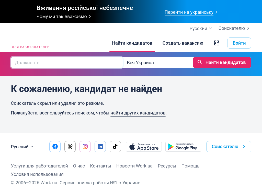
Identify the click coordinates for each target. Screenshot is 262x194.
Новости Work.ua (134, 166)
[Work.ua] (30, 43)
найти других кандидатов (137, 112)
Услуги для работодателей (39, 166)
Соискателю (235, 28)
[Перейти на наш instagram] (85, 146)
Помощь (190, 166)
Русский (23, 146)
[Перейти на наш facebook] (55, 146)
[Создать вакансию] (183, 43)
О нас (79, 166)
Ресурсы (167, 166)
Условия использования (37, 174)
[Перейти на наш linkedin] (100, 146)
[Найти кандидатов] (132, 43)
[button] (216, 43)
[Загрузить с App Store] (144, 146)
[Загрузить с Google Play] (183, 146)
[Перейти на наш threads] (70, 146)
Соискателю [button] (229, 146)
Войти (239, 43)
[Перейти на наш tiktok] (115, 146)
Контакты (100, 166)
